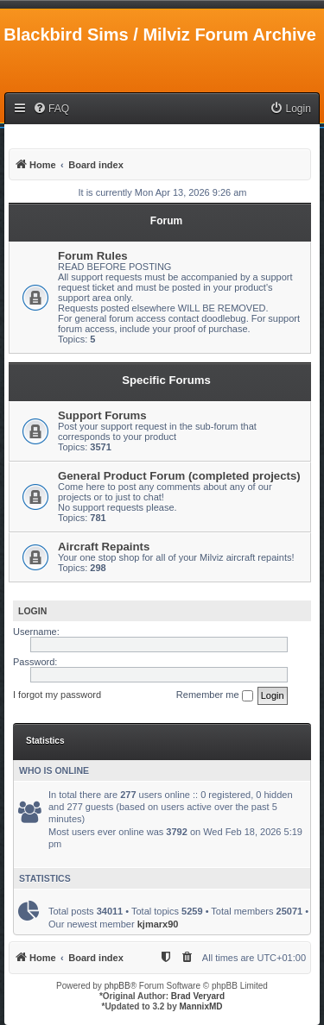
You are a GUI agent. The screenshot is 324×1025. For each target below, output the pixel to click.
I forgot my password (57, 694)
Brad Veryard (198, 996)
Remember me (214, 695)
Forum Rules (93, 255)
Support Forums (102, 415)
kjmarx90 (158, 924)
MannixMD (201, 1006)
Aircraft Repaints (103, 546)
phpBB (117, 985)
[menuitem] (51, 109)
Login (32, 611)
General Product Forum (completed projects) (179, 475)
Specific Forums (166, 380)
